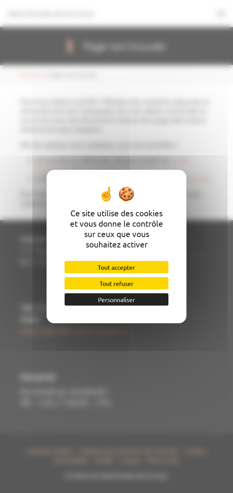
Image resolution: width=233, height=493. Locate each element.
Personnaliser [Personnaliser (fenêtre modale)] (116, 299)
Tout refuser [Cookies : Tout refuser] (116, 283)
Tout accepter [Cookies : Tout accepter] (116, 267)
